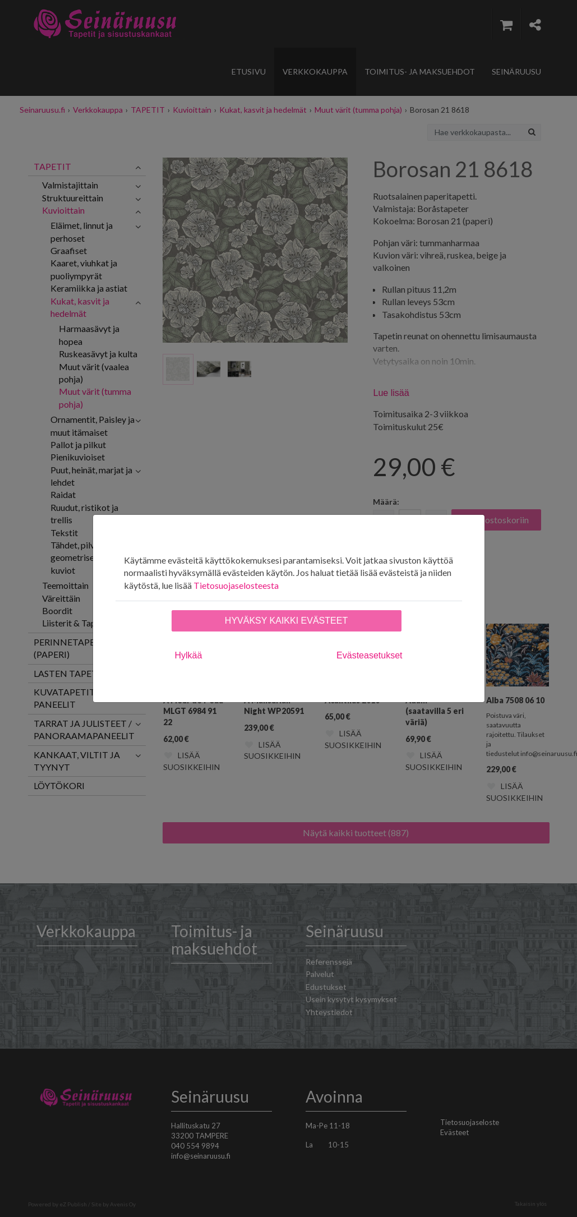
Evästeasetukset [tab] (369, 655)
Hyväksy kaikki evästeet (286, 620)
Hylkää (188, 655)
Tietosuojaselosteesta (236, 585)
